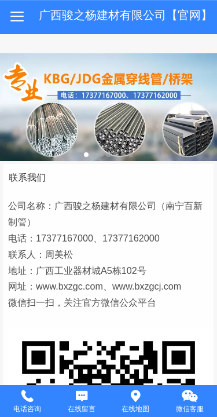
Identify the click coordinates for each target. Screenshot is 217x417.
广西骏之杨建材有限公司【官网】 (125, 15)
